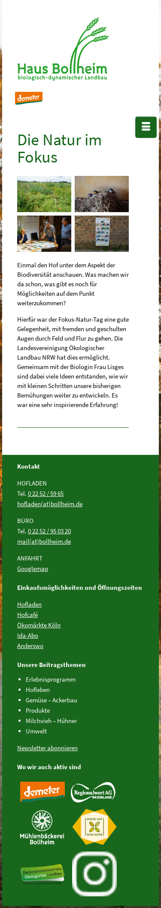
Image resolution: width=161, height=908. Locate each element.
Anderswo (30, 646)
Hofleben (38, 690)
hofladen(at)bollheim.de (49, 504)
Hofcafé (27, 615)
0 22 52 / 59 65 (46, 493)
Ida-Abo (27, 635)
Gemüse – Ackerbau (51, 700)
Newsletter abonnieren (47, 748)
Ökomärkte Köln (39, 625)
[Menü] (146, 127)
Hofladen (29, 604)
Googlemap (32, 568)
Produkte (38, 710)
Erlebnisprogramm (51, 679)
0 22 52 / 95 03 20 (49, 531)
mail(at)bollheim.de (44, 541)
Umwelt (36, 731)
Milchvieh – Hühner (51, 721)
